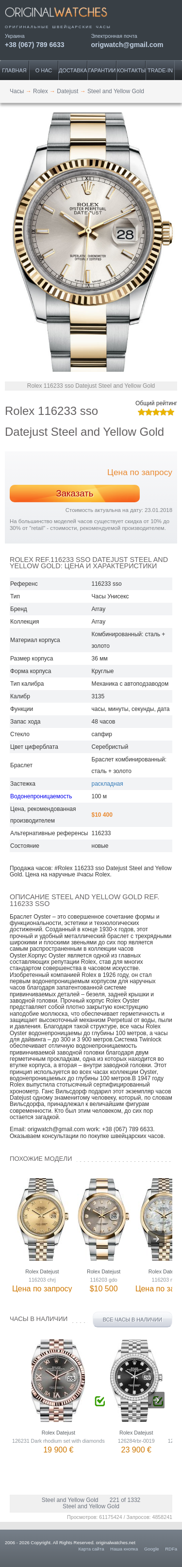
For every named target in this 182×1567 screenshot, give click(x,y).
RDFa (171, 1548)
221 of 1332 (125, 1500)
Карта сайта (91, 1548)
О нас (43, 70)
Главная (14, 70)
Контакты (131, 70)
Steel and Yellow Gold (70, 1500)
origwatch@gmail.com (127, 44)
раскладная (107, 783)
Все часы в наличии (132, 1319)
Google (151, 1548)
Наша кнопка (124, 1548)
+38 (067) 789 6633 (35, 44)
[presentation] (156, 1239)
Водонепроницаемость (41, 796)
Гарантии (102, 70)
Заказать (74, 493)
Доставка (73, 70)
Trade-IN (160, 70)
